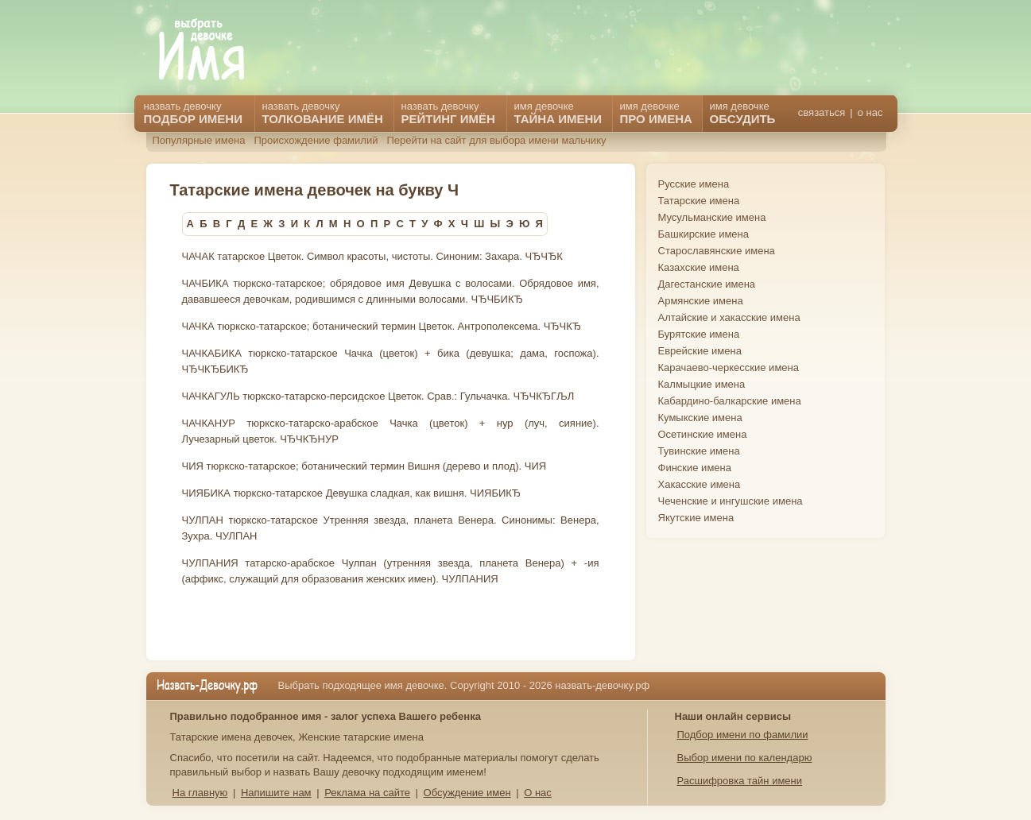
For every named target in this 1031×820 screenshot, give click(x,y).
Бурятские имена (699, 334)
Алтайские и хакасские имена (729, 317)
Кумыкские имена (700, 418)
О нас (538, 793)
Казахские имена (698, 267)
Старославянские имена (716, 251)
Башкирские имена (704, 234)
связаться (821, 112)
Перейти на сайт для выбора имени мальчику (496, 140)
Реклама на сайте (367, 793)
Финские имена (694, 468)
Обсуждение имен (467, 793)
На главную (200, 793)
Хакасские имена (699, 484)
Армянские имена (700, 301)
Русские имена (694, 184)
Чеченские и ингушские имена (730, 501)
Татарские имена (699, 201)
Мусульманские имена (712, 217)
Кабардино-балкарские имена (729, 401)
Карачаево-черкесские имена (728, 367)
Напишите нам (276, 793)
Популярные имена (199, 140)
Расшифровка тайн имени (740, 781)
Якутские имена (696, 518)
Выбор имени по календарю (744, 758)
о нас (870, 112)
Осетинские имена (702, 434)
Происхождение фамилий (316, 140)
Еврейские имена (700, 351)
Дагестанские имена (707, 284)
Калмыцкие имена (702, 384)
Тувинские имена (699, 451)
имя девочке (743, 113)
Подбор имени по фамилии (742, 735)
